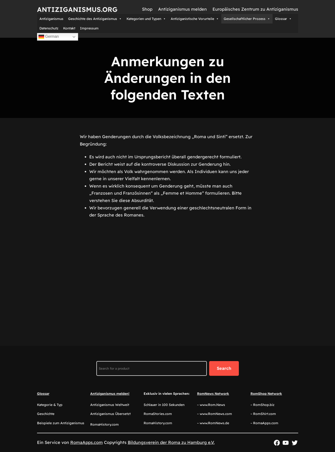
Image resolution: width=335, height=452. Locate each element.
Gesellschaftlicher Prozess (247, 19)
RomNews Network (213, 393)
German (48, 37)
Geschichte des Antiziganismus (95, 19)
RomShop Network (266, 393)
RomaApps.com (86, 442)
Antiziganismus (51, 19)
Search (224, 368)
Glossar (283, 19)
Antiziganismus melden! (109, 393)
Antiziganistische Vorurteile (195, 19)
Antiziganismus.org (77, 9)
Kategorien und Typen (146, 19)
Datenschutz (48, 28)
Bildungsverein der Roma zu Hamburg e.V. (171, 442)
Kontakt (69, 28)
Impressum (89, 28)
